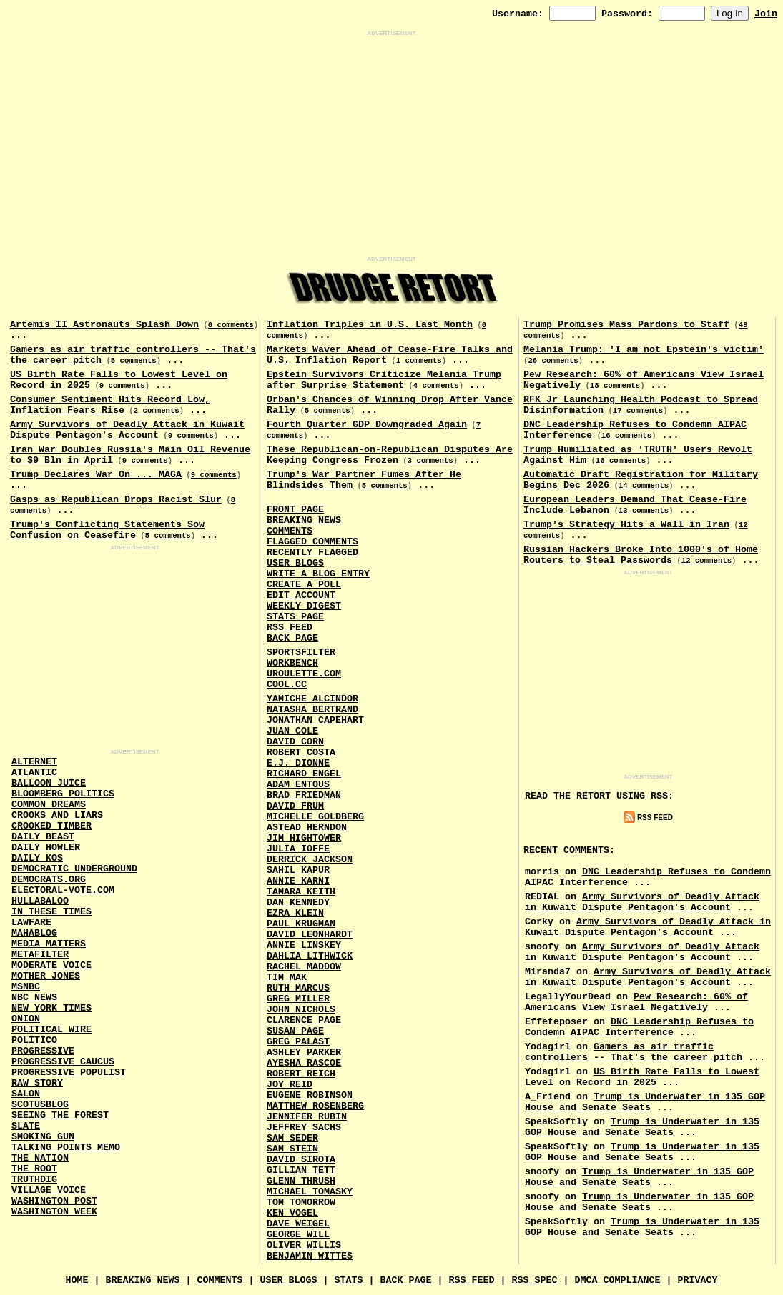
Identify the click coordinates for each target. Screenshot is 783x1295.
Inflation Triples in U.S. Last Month (370, 324)
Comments (289, 531)
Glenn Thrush (301, 1181)
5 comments (134, 360)
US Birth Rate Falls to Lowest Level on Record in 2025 (642, 1077)
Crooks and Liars (57, 815)
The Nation (40, 1158)
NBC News (34, 997)
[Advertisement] (391, 146)
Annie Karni (298, 881)
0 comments (231, 325)
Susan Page (295, 1031)
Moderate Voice (51, 965)
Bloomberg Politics (62, 794)
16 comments (626, 435)
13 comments (644, 510)
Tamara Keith (301, 891)
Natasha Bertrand (312, 709)
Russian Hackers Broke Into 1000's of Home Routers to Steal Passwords (640, 555)
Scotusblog (40, 1104)
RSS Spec (534, 1280)
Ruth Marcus (298, 988)
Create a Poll (304, 584)
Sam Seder (292, 1138)
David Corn (295, 741)
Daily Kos (37, 858)
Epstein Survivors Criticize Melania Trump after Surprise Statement (384, 380)
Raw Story (37, 1083)
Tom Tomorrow (301, 1202)
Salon (25, 1094)
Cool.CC (287, 684)
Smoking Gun (42, 1136)
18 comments (615, 385)
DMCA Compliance (617, 1280)
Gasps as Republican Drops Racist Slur (116, 499)
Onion (25, 1019)
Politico (34, 1040)
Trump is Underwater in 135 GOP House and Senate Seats (645, 1102)
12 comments (706, 560)
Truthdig (34, 1179)
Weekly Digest (304, 606)
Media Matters (48, 944)
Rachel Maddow (304, 966)
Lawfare (31, 922)
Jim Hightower (304, 838)
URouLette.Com (304, 674)
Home (77, 1280)
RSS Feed (289, 627)
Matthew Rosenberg (315, 1106)
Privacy (697, 1280)
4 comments (436, 385)
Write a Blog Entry (318, 574)
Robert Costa (301, 752)
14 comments (644, 485)
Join (765, 14)
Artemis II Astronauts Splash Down (104, 324)
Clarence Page (304, 1020)
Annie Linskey (304, 945)
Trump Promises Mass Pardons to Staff (626, 324)
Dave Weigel (298, 1224)
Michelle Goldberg (315, 816)
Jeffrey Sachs (304, 1127)
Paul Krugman (301, 924)
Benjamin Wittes (310, 1256)
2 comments (156, 410)
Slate (25, 1126)
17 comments (638, 410)
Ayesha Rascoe (304, 1063)
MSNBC (25, 986)
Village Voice (48, 1190)
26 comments (553, 360)
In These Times (51, 911)
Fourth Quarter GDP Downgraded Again (367, 424)
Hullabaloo (40, 901)
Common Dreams (48, 804)
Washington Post (54, 1201)
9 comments (122, 385)
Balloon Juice (48, 783)
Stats (349, 1280)
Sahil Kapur (298, 870)
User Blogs (295, 563)
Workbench (292, 663)
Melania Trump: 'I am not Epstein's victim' (643, 349)
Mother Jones (45, 976)
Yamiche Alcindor (312, 699)
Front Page (295, 509)
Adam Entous (298, 784)
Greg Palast (298, 1041)
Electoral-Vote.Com (62, 890)
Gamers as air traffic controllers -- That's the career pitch (633, 1052)
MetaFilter (40, 954)
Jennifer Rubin (307, 1116)
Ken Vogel (292, 1213)
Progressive (42, 1051)
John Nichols (301, 1009)
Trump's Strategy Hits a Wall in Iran (626, 524)
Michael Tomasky (310, 1191)
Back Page (292, 638)
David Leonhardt (310, 934)
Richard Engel (304, 774)
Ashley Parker (304, 1052)
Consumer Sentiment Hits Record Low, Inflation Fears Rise (110, 405)
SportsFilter (301, 652)
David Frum (295, 806)
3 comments (430, 460)
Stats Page (295, 616)
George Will (298, 1234)
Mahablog (34, 933)
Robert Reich (301, 1074)
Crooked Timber (51, 826)
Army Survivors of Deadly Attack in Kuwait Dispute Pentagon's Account (127, 430)
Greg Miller (298, 999)
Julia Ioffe (298, 849)
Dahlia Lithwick (310, 956)
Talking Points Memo (65, 1147)
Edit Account (301, 595)
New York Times (51, 1008)
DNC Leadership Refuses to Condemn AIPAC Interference (639, 1027)
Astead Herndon (307, 827)
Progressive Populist (68, 1072)
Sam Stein (292, 1149)
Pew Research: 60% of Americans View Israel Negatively (636, 1002)
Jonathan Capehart (315, 720)
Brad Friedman (304, 795)
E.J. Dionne (298, 763)
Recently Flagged (312, 552)
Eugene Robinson (310, 1095)
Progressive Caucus (62, 1061)
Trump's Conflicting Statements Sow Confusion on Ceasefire (107, 530)
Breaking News (304, 520)
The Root (34, 1169)
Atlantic (34, 772)
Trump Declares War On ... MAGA (96, 474)
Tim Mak (287, 977)
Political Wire (51, 1029)
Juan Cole (292, 731)
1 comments (419, 360)
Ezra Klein (295, 913)
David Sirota (301, 1159)
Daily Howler (45, 847)
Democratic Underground (74, 869)
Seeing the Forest (60, 1115)
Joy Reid (289, 1084)
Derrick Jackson (310, 859)
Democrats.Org (48, 879)
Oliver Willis (304, 1245)
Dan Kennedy (298, 902)
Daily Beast (42, 836)
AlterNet (34, 761)
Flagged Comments (312, 541)
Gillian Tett (301, 1170)
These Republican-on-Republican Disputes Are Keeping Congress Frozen (390, 455)
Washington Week (54, 1211)
